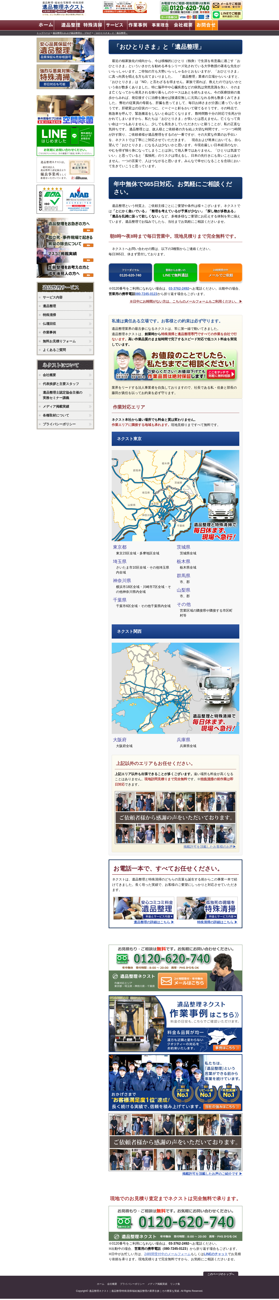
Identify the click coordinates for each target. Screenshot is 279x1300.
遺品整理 (49, 305)
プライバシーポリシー (59, 423)
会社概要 (49, 374)
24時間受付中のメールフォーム (167, 1255)
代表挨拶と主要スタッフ (61, 383)
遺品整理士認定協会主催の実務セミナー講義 (62, 394)
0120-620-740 (130, 273)
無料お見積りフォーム (59, 340)
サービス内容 (53, 296)
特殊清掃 (207, 780)
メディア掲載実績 (56, 406)
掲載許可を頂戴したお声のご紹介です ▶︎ (212, 1175)
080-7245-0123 (146, 295)
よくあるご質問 (54, 349)
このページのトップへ (220, 1275)
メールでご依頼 (220, 273)
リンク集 (175, 1285)
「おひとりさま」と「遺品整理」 (111, 32)
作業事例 (49, 331)
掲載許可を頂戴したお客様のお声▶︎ (210, 848)
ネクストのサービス (66, 287)
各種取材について (56, 414)
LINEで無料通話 (175, 273)
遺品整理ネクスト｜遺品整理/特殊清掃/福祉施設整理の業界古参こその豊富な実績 (134, 1292)
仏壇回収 (49, 323)
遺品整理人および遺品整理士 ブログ (72, 32)
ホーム (100, 1285)
